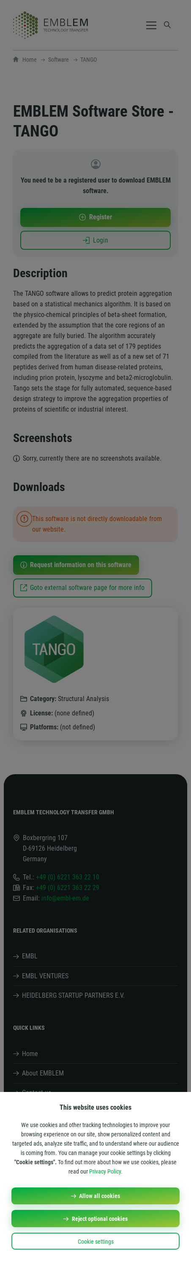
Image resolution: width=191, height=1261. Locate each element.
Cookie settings (96, 1241)
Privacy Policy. (106, 1171)
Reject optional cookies (100, 1218)
